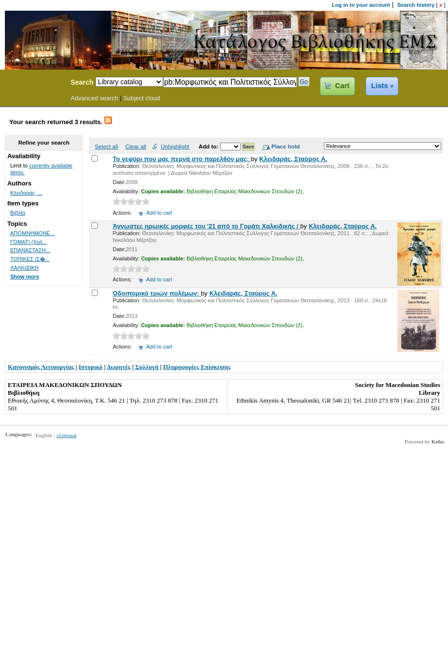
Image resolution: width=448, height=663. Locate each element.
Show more (24, 276)
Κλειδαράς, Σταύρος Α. (293, 159)
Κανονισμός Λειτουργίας (41, 366)
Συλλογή (147, 366)
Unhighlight (175, 146)
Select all (106, 146)
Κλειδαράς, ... (26, 193)
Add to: (209, 146)
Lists (379, 86)
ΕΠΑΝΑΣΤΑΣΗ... (30, 250)
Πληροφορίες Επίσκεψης (197, 366)
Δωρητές (119, 366)
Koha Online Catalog (32, 83)
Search (82, 82)
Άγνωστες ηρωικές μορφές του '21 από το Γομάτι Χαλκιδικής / (206, 226)
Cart (342, 86)
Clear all (135, 146)
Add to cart (159, 213)
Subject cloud (141, 98)
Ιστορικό (91, 366)
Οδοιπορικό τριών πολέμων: (156, 293)
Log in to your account (361, 5)
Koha (437, 441)
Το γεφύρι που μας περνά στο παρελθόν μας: (181, 159)
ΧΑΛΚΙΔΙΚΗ (24, 268)
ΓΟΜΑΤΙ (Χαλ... (28, 242)
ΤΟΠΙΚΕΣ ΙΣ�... (30, 259)
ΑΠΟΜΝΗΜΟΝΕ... (32, 233)
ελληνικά (66, 435)
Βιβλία (17, 213)
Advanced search (94, 98)
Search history (416, 5)
